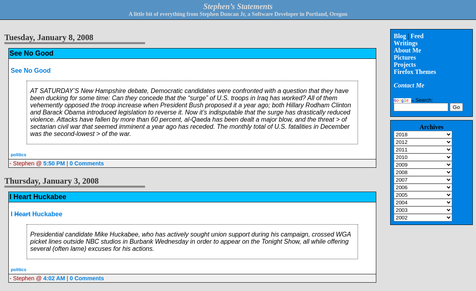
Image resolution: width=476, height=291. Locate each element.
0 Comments (87, 163)
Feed (417, 36)
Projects (405, 64)
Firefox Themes (415, 71)
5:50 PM (54, 163)
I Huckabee (36, 214)
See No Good (30, 70)
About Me (407, 50)
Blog (400, 36)
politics (18, 154)
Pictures (405, 57)
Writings (406, 43)
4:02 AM (54, 278)
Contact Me (409, 85)
